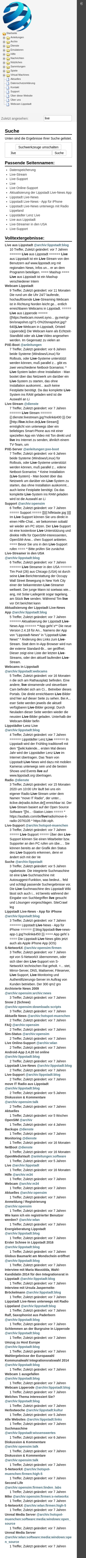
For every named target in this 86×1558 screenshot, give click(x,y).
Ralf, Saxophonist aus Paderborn (30, 1315)
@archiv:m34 (23, 1174)
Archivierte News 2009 (22, 988)
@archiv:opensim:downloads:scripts (33, 1007)
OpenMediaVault (17, 1156)
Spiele (14, 70)
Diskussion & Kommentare (25, 1097)
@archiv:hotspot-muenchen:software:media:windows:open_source (38, 1519)
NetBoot (11, 1147)
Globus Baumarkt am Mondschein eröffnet (37, 1256)
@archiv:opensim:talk (21, 1102)
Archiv (14, 41)
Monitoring (13, 1138)
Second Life (14, 1483)
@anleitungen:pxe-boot (41, 449)
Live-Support (19, 179)
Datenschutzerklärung (23, 83)
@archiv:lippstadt (28, 862)
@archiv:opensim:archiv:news (28, 993)
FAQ (8, 1025)
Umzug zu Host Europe (22, 1342)
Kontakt (15, 87)
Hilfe (13, 54)
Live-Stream (18, 174)
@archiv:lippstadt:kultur (44, 1410)
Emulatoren (17, 49)
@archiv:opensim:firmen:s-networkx (41, 1496)
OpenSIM (12, 1120)
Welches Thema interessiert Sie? (30, 1397)
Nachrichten (17, 58)
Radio (9, 780)
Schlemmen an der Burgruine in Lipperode (37, 1329)
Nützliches (16, 62)
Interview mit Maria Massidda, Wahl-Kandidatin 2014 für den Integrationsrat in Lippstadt (36, 1274)
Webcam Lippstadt (21, 104)
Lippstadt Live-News (24, 197)
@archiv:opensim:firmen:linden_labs (33, 1487)
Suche (69, 118)
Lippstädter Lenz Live (25, 215)
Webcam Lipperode (19, 1387)
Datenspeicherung (23, 170)
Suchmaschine (16, 1428)
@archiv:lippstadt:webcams (26, 671)
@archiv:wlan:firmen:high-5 (45, 1505)
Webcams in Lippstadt (22, 667)
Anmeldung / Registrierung (25, 1201)
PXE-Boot (12, 345)
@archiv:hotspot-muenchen (46, 825)
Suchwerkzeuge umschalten (38, 147)
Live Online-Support (24, 188)
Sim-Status (13, 1034)
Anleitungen (17, 37)
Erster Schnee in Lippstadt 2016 (29, 1242)
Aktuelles (16, 79)
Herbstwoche (15, 1410)
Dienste (15, 45)
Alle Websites (15, 1419)
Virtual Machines (20, 74)
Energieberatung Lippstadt (25, 1229)
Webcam (11, 1183)
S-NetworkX (14, 948)
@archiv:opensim (31, 503)
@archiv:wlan (46, 1043)
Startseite (11, 33)
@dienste (31, 404)
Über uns (16, 99)
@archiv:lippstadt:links (44, 1419)
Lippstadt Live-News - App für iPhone (36, 201)
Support (15, 91)
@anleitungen (31, 345)
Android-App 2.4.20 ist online (27, 1052)
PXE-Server (13, 449)
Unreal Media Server (20, 1514)
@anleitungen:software (48, 1156)
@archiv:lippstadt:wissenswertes (30, 1433)
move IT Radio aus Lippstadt (27, 1084)
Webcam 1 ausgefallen (22, 1374)
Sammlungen (18, 66)
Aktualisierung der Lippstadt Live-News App (41, 192)
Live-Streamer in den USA (28, 224)
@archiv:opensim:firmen (42, 948)
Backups (11, 1129)
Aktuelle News (16, 1016)
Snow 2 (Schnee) (18, 1002)
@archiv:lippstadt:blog (51, 245)
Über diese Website (22, 95)
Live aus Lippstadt (23, 219)
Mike (8, 1496)
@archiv (26, 1120)
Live (13, 183)
